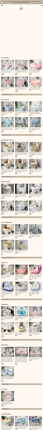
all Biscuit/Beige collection (8, 134)
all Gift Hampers (5, 341)
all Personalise (5, 366)
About (2, 422)
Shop (2, 419)
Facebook (17, 422)
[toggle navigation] (1, 5)
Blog (2, 420)
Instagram (17, 420)
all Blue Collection (6, 92)
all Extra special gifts (7, 408)
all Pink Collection (6, 52)
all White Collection (6, 174)
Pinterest (17, 419)
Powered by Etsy (34, 422)
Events (2, 423)
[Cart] (41, 5)
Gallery (2, 424)
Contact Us (3, 426)
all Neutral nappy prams (7, 215)
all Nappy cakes (5, 297)
